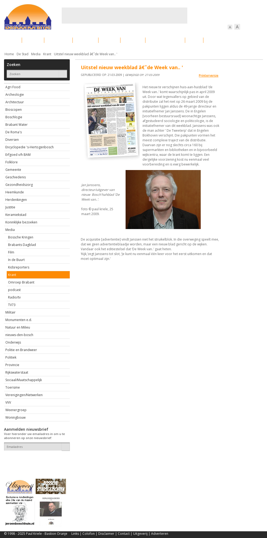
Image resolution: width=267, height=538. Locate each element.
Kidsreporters (18, 267)
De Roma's (13, 132)
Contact (124, 533)
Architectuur (14, 102)
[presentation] (35, 460)
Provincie (12, 365)
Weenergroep (16, 410)
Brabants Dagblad (22, 244)
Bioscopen (13, 109)
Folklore (11, 162)
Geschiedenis (15, 177)
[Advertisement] (124, 16)
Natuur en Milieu (17, 327)
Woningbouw (15, 417)
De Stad (22, 54)
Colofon (88, 533)
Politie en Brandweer (21, 350)
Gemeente (13, 169)
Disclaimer (106, 533)
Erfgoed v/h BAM (18, 154)
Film (11, 252)
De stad (33, 40)
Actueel (11, 40)
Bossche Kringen (20, 237)
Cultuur (109, 40)
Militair (10, 312)
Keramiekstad (15, 214)
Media (36, 54)
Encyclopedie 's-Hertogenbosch (29, 147)
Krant (47, 54)
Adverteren (159, 533)
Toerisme (12, 387)
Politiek (10, 357)
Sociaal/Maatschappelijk (23, 380)
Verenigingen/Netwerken (24, 395)
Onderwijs (13, 342)
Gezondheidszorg (19, 184)
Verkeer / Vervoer (165, 40)
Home (9, 54)
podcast (14, 290)
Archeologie (14, 94)
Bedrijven (132, 40)
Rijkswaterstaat (16, 372)
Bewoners (85, 40)
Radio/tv (14, 297)
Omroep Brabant (21, 282)
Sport (194, 40)
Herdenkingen (16, 199)
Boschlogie (13, 117)
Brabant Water (16, 124)
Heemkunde (14, 192)
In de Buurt (16, 259)
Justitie (10, 207)
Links (75, 533)
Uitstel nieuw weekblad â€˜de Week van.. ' (85, 54)
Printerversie (208, 75)
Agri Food (12, 87)
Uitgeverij (140, 533)
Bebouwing (58, 40)
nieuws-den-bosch (19, 335)
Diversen (12, 139)
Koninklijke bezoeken (21, 222)
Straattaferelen (222, 40)
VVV (8, 402)
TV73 (12, 305)
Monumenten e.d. (18, 320)
